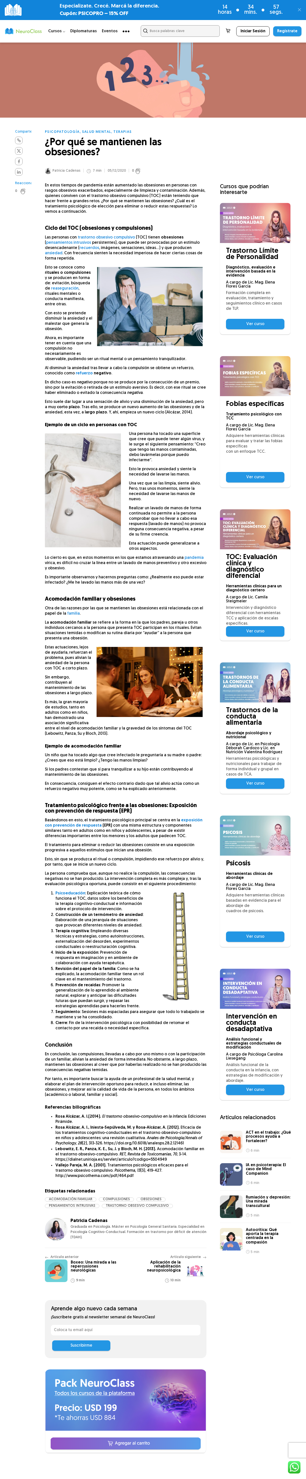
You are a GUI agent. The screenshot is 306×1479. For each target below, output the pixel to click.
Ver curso (255, 324)
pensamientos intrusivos (68, 243)
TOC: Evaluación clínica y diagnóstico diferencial (251, 566)
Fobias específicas (255, 404)
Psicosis (238, 864)
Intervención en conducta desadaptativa (251, 1023)
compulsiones (116, 1199)
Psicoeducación (70, 893)
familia (73, 614)
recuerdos (89, 248)
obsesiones (151, 1199)
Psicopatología (62, 132)
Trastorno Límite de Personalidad (252, 254)
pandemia (194, 558)
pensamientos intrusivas (72, 1206)
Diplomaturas (83, 31)
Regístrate (287, 31)
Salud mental (96, 132)
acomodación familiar (70, 1199)
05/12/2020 (117, 171)
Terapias (122, 132)
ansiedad (53, 253)
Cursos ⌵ (56, 31)
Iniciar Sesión (253, 31)
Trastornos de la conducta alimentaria (252, 716)
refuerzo (84, 373)
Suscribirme (81, 1346)
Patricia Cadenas (66, 171)
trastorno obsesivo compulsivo (106, 237)
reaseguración (65, 289)
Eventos (110, 31)
